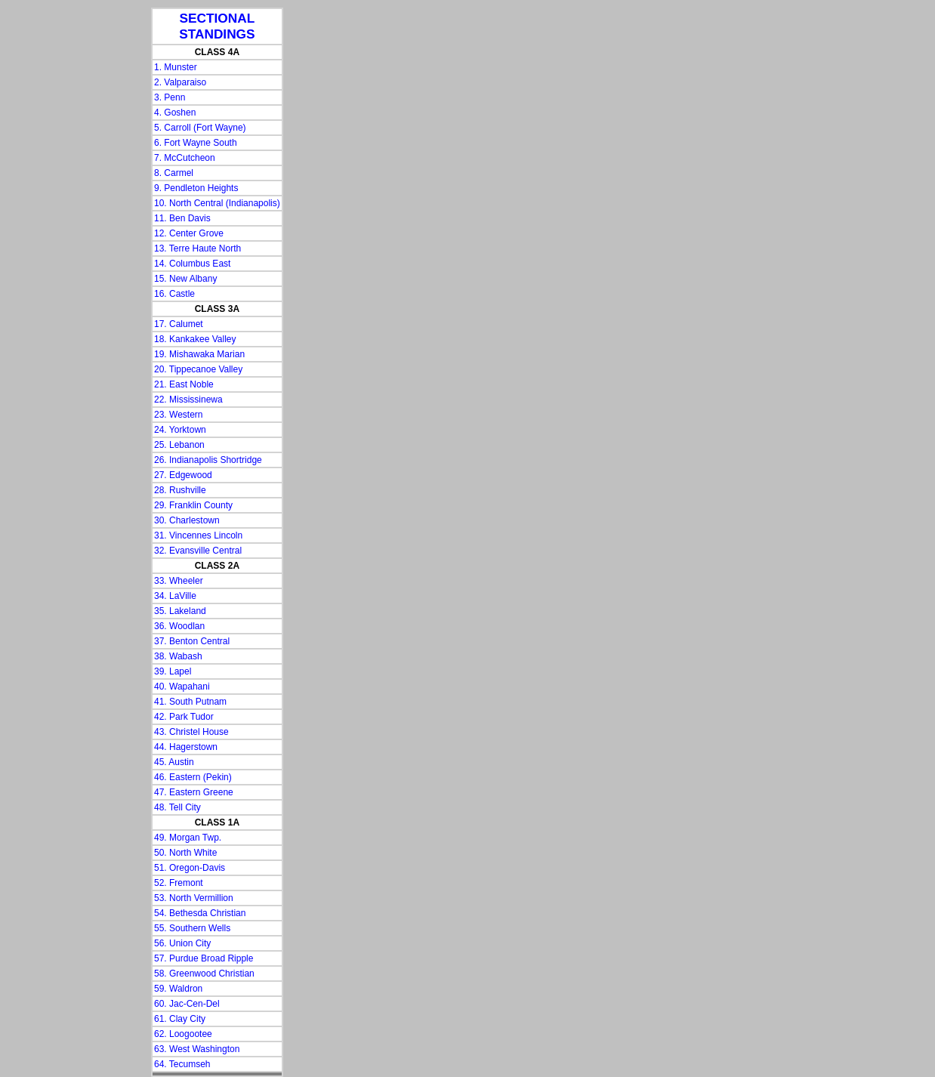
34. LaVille (175, 596)
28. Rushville (180, 490)
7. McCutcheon (184, 158)
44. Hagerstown (186, 747)
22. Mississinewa (188, 399)
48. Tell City (177, 807)
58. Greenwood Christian (204, 973)
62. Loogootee (183, 1034)
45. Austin (174, 762)
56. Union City (182, 943)
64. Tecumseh (182, 1064)
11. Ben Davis (182, 218)
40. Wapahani (182, 686)
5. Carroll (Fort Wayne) (200, 127)
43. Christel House (191, 732)
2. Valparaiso (180, 82)
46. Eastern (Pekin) (193, 777)
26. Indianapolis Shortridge (208, 460)
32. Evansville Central (198, 550)
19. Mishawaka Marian (199, 354)
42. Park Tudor (184, 716)
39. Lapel (172, 671)
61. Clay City (179, 1019)
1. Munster (175, 67)
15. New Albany (185, 278)
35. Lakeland (180, 611)
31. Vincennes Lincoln (198, 535)
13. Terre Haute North (197, 248)
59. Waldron (178, 988)
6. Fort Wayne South (195, 142)
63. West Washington (196, 1049)
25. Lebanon (179, 445)
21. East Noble (184, 384)
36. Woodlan (179, 626)
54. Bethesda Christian (199, 913)
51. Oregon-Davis (189, 868)
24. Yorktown (180, 429)
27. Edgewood (183, 475)
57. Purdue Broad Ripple (203, 958)
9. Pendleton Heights (196, 188)
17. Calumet (178, 324)
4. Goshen (175, 112)
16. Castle (174, 294)
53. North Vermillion (193, 898)
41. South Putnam (190, 701)
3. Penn (169, 97)
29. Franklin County (193, 505)
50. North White (185, 852)
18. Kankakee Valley (195, 339)
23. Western (178, 414)
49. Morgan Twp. (187, 837)
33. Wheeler (178, 581)
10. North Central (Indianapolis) (217, 203)
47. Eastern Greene (193, 792)
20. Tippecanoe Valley (198, 369)
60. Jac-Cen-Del (187, 1003)
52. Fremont (178, 883)
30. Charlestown (187, 520)
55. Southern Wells (192, 928)
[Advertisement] (68, 234)
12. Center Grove (189, 233)
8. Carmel (173, 173)
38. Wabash (178, 656)
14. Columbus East (192, 263)
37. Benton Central (192, 641)
